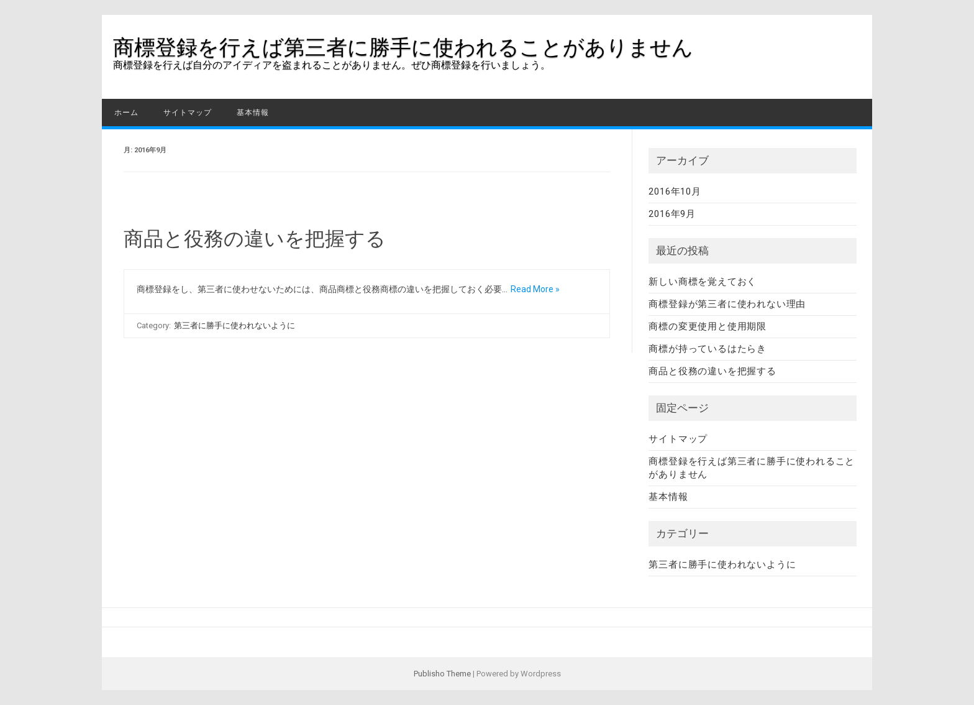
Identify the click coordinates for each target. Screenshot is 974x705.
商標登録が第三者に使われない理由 (727, 304)
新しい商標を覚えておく (703, 281)
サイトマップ (187, 112)
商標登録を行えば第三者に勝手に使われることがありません (403, 47)
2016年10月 (675, 191)
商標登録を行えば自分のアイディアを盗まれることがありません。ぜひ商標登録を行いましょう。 (331, 65)
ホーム (126, 112)
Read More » (535, 289)
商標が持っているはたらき (708, 348)
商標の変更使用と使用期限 (708, 326)
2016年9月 (672, 213)
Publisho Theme (442, 673)
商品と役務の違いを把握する (255, 239)
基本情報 (253, 112)
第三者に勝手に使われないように (234, 325)
